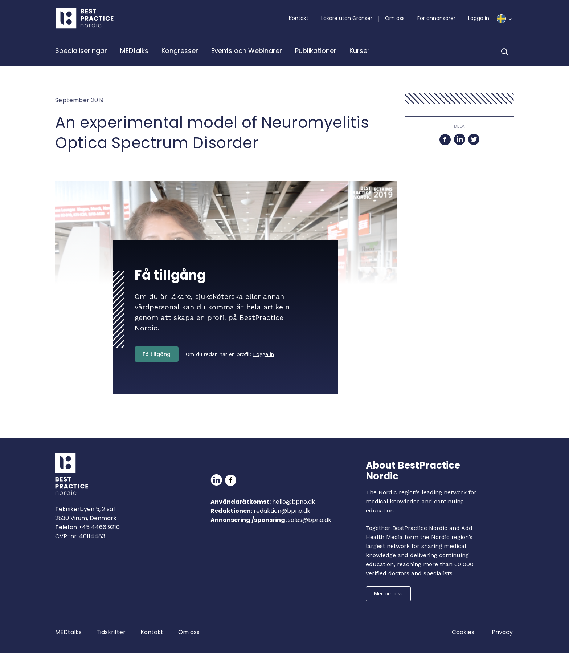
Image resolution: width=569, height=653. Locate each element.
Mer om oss (388, 593)
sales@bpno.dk (309, 520)
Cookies (463, 632)
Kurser (359, 50)
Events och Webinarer (246, 50)
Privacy (502, 632)
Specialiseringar (81, 50)
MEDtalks (134, 50)
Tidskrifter (111, 632)
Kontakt (298, 18)
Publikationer (315, 50)
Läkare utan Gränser (346, 18)
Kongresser (179, 50)
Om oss (395, 18)
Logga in (478, 18)
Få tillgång (157, 354)
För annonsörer (436, 18)
